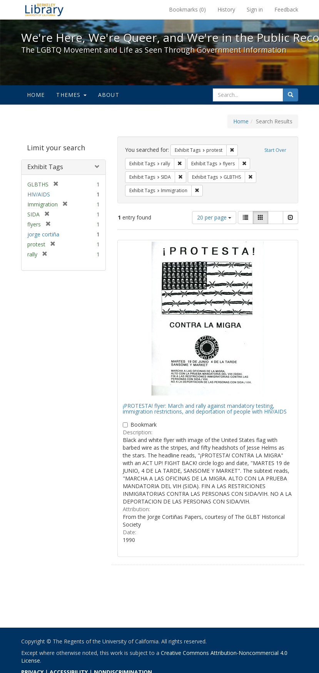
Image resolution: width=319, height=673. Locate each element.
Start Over (275, 150)
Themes (71, 94)
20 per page (214, 217)
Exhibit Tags (45, 167)
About (108, 94)
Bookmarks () (187, 9)
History (226, 9)
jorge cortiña (43, 234)
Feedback (286, 9)
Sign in (255, 9)
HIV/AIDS (38, 194)
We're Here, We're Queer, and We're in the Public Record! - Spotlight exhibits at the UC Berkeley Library (44, 9)
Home (36, 94)
